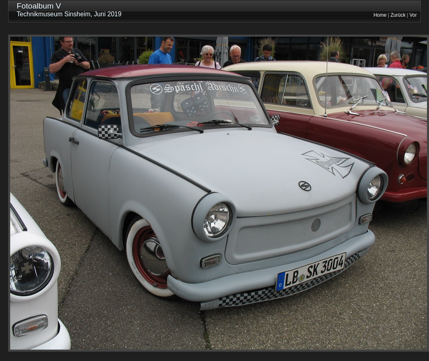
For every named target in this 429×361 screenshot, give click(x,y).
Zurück (398, 15)
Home (380, 15)
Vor (413, 15)
